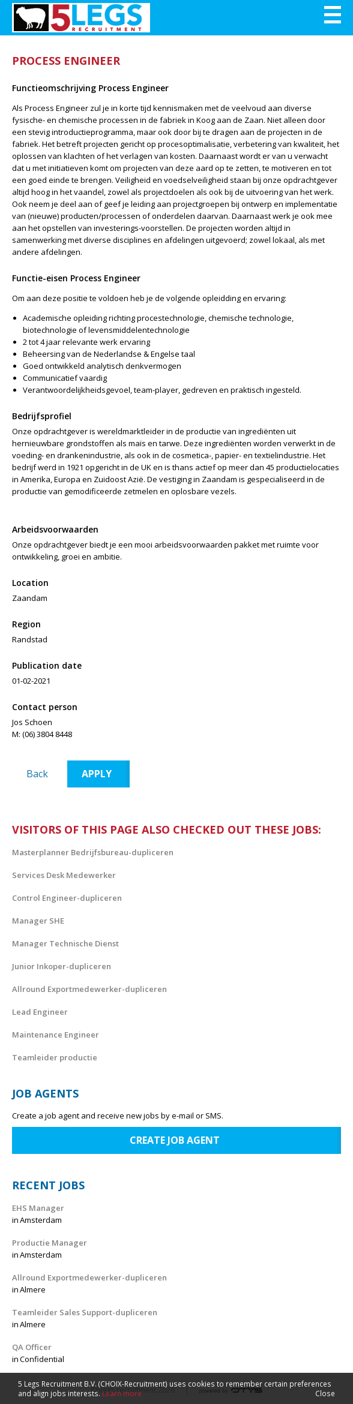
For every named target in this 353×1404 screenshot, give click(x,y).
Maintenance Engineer (55, 1034)
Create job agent (175, 1140)
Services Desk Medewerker (64, 875)
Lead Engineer (40, 1011)
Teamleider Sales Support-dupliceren (84, 1312)
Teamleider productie (54, 1057)
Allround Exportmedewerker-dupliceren (89, 989)
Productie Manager (49, 1242)
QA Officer (32, 1347)
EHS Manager (38, 1207)
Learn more (122, 1393)
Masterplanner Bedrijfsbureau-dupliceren (92, 852)
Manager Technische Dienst (65, 943)
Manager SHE (38, 920)
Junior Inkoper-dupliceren (61, 966)
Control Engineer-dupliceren (67, 897)
